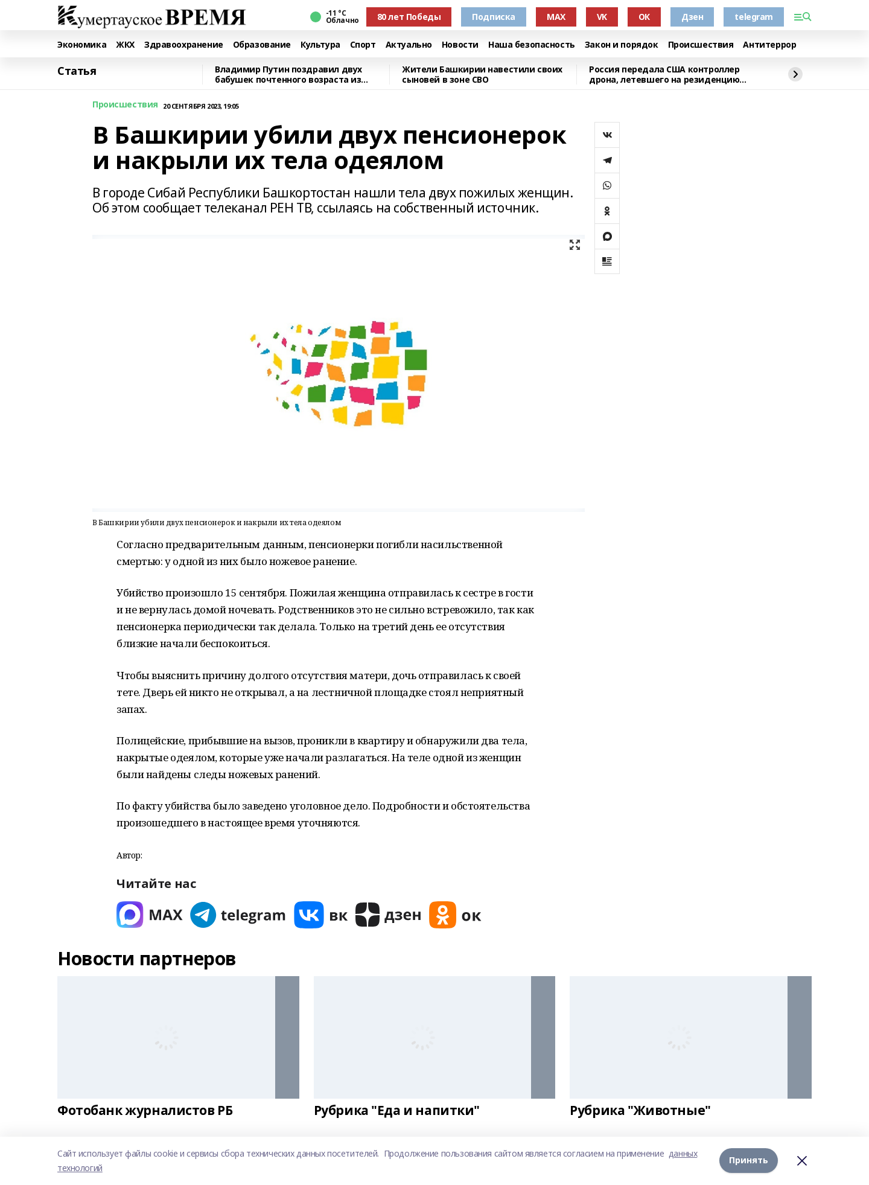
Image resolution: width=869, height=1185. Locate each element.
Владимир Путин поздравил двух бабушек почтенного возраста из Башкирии (288, 75)
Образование (262, 45)
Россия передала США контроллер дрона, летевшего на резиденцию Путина (664, 75)
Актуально (409, 45)
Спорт (363, 45)
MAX (556, 16)
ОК (644, 16)
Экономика (81, 45)
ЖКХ (125, 45)
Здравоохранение (183, 45)
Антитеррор (769, 45)
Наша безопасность (531, 45)
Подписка (493, 16)
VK (602, 16)
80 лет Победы (409, 16)
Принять (748, 1160)
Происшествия (701, 45)
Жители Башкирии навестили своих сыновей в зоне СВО (482, 75)
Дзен (692, 16)
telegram (753, 16)
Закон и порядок (621, 45)
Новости (460, 45)
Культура (320, 45)
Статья (76, 71)
